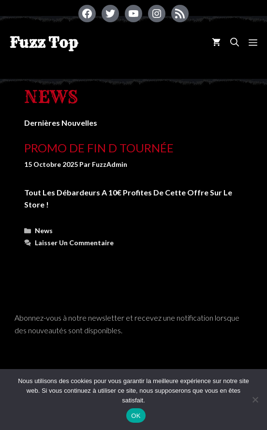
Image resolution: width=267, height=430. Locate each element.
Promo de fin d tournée (99, 148)
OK (135, 415)
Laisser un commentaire (74, 242)
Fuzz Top (44, 42)
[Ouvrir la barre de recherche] (234, 42)
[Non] (255, 399)
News (44, 230)
